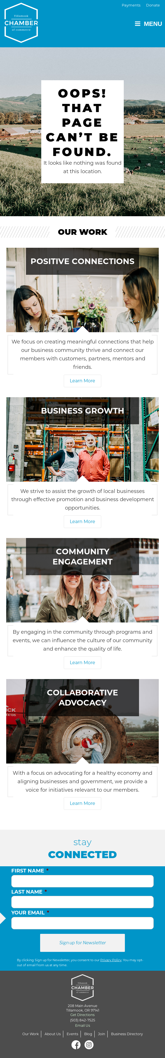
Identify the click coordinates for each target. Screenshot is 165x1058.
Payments (131, 5)
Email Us (82, 1025)
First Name (30, 871)
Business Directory (127, 1034)
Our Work (30, 1034)
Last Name (29, 892)
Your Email (30, 913)
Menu (148, 23)
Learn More (82, 380)
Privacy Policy (110, 960)
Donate (153, 5)
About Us (53, 1034)
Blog (88, 1034)
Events (72, 1034)
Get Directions (82, 1015)
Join (101, 1034)
